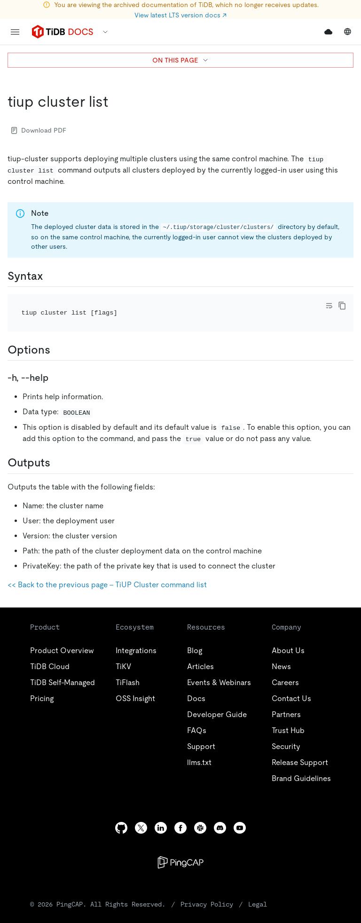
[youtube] (240, 814)
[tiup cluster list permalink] (115, 101)
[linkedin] (161, 814)
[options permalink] (57, 337)
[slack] (200, 814)
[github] (121, 814)
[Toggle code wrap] (329, 305)
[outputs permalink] (57, 450)
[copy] (342, 305)
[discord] (220, 814)
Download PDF (38, 130)
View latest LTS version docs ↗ (180, 15)
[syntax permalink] (50, 276)
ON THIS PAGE (180, 60)
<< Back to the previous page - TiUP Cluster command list (107, 571)
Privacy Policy (166, 890)
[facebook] (180, 814)
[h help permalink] (56, 365)
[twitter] (141, 814)
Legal (205, 890)
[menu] (15, 32)
